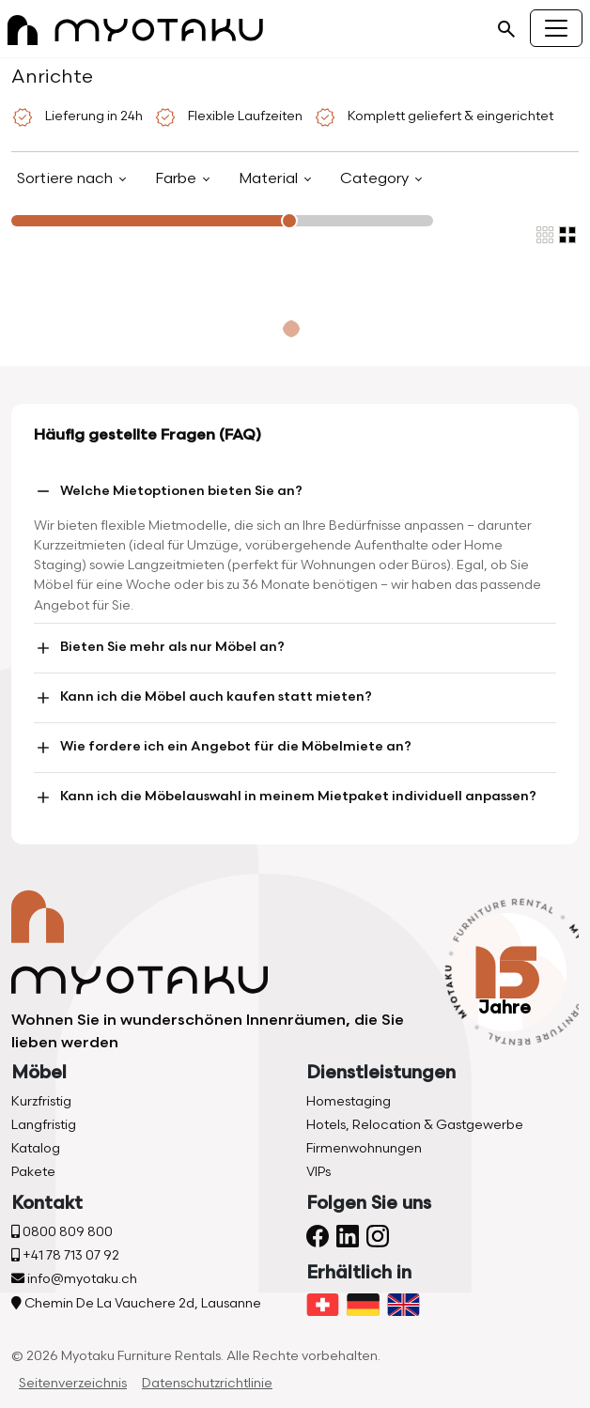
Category (376, 179)
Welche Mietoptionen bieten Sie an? (168, 491)
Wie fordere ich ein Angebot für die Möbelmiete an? (222, 747)
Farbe (177, 179)
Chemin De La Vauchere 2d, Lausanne (136, 1303)
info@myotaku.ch (74, 1279)
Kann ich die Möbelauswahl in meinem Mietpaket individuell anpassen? (285, 797)
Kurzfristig (41, 1101)
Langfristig (43, 1125)
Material (270, 179)
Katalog (35, 1148)
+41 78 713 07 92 (65, 1255)
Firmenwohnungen (364, 1148)
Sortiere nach (66, 179)
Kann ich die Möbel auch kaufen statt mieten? (203, 698)
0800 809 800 (62, 1232)
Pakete (33, 1172)
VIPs (318, 1172)
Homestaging (348, 1101)
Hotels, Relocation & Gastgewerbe (414, 1125)
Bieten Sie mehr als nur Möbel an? (159, 648)
